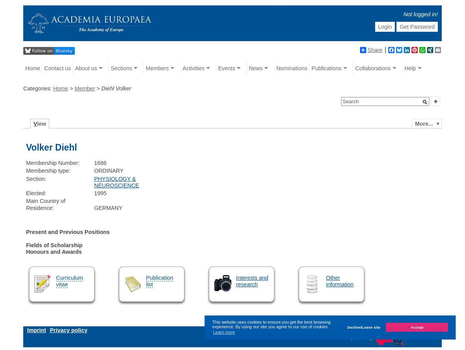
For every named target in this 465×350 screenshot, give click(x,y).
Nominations (291, 68)
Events (226, 68)
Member (84, 88)
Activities (194, 68)
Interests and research (252, 281)
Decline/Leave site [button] (364, 327)
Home (32, 68)
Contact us (57, 68)
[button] (425, 102)
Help (410, 68)
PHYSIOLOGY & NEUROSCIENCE (116, 182)
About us (86, 68)
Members (157, 68)
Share (371, 50)
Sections (121, 68)
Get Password (417, 27)
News (256, 68)
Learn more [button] (224, 332)
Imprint (36, 330)
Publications (327, 68)
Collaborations (373, 68)
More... (424, 124)
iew (40, 124)
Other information (339, 281)
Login (385, 27)
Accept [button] (417, 327)
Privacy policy (69, 330)
